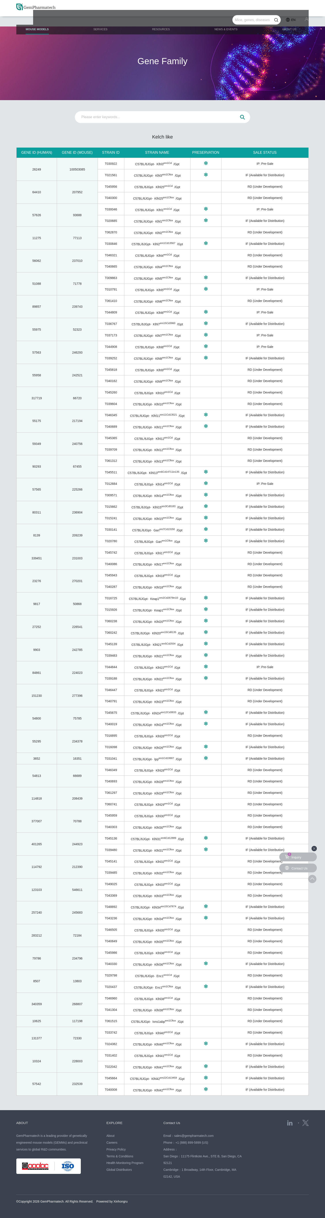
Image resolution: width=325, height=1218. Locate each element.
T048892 (111, 907)
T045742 (111, 552)
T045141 (111, 861)
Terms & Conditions (119, 1156)
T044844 (111, 667)
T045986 (111, 952)
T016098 (111, 747)
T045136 (111, 838)
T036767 (111, 324)
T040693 (111, 781)
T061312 (111, 461)
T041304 (111, 1010)
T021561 (111, 175)
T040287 (111, 586)
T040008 (111, 1089)
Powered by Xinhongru (112, 1201)
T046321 (111, 255)
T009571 (111, 495)
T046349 (111, 770)
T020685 (111, 221)
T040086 (111, 564)
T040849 (111, 941)
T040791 (111, 701)
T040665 (111, 266)
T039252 (111, 358)
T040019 (111, 724)
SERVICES (106, 20)
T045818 (111, 369)
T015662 (111, 506)
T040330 (111, 964)
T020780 (111, 541)
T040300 (111, 198)
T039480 (111, 850)
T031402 (111, 1055)
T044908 (111, 347)
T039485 (111, 872)
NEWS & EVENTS (224, 20)
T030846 (111, 243)
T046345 (111, 415)
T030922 (111, 163)
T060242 (111, 632)
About (110, 1135)
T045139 (111, 644)
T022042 (111, 1066)
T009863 (111, 278)
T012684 (111, 483)
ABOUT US (284, 20)
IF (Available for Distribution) (265, 175)
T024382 (111, 1044)
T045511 (111, 472)
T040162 (111, 381)
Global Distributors (119, 1169)
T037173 (111, 335)
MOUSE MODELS (46, 22)
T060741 (111, 804)
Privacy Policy (116, 1149)
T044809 (111, 312)
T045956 (111, 186)
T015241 (111, 518)
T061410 (111, 301)
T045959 (111, 815)
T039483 (111, 655)
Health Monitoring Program (124, 1163)
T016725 (111, 598)
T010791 (111, 289)
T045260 (111, 392)
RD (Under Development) (265, 186)
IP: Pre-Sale (265, 163)
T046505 (111, 929)
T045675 (111, 712)
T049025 (111, 884)
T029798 (111, 975)
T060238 (111, 621)
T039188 (111, 678)
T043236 (111, 918)
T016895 (111, 735)
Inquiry (293, 856)
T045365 (111, 438)
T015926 (111, 609)
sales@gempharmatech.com (194, 1135)
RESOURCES (162, 20)
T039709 (111, 449)
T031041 (111, 758)
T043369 (111, 895)
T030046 (111, 209)
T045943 (111, 575)
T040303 (111, 827)
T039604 (111, 404)
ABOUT (23, 1123)
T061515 (111, 1021)
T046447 (111, 690)
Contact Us (173, 1123)
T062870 (111, 232)
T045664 (111, 1078)
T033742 (111, 1032)
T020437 (111, 987)
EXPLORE (115, 1123)
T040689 (111, 426)
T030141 (111, 529)
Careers (111, 1142)
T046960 (111, 998)
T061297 (111, 793)
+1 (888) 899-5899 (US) (191, 1142)
